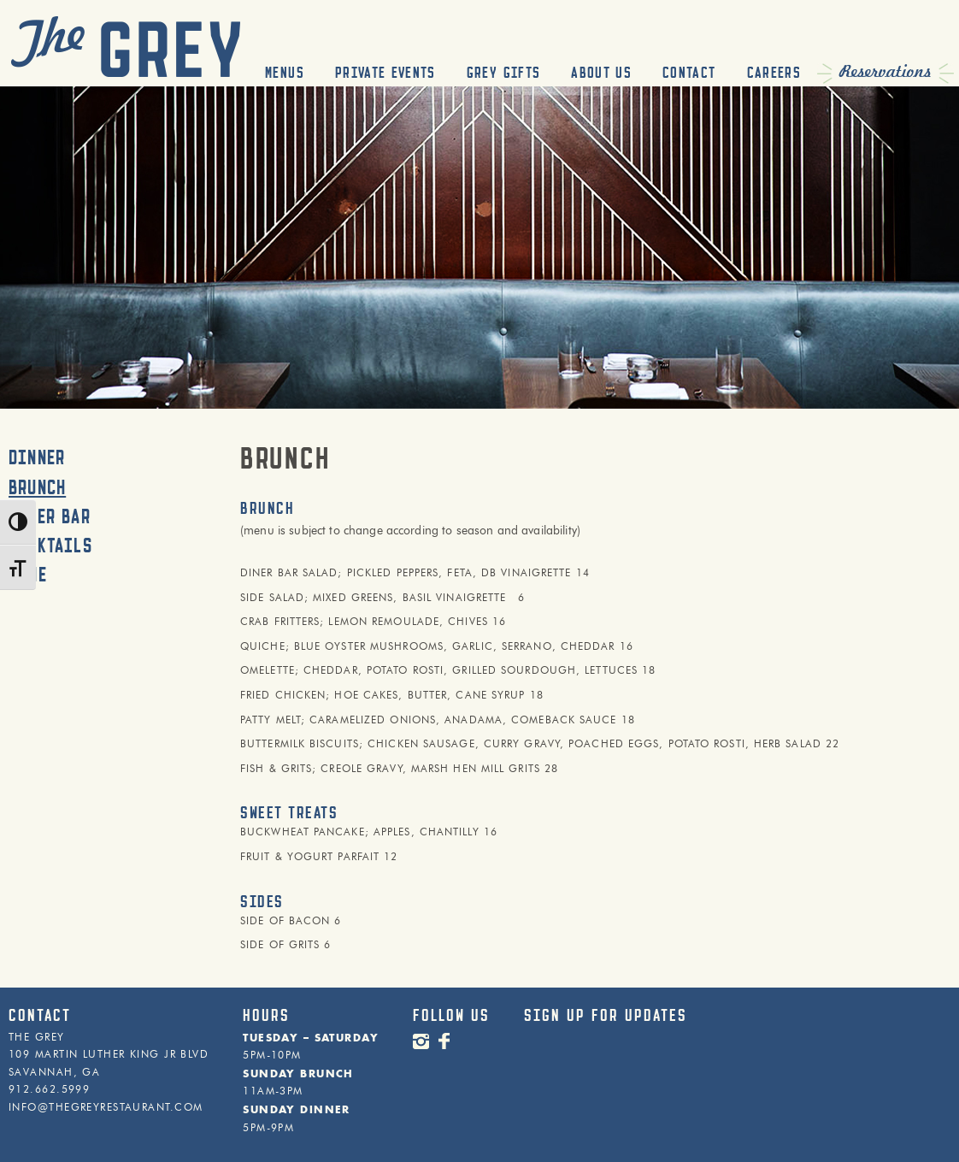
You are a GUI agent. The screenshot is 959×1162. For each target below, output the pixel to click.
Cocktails (50, 545)
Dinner (37, 457)
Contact (688, 72)
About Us (601, 72)
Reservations (885, 71)
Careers (774, 72)
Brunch (37, 487)
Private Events (385, 72)
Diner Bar (50, 516)
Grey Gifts (504, 72)
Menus (284, 72)
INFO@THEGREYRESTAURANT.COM (106, 1107)
